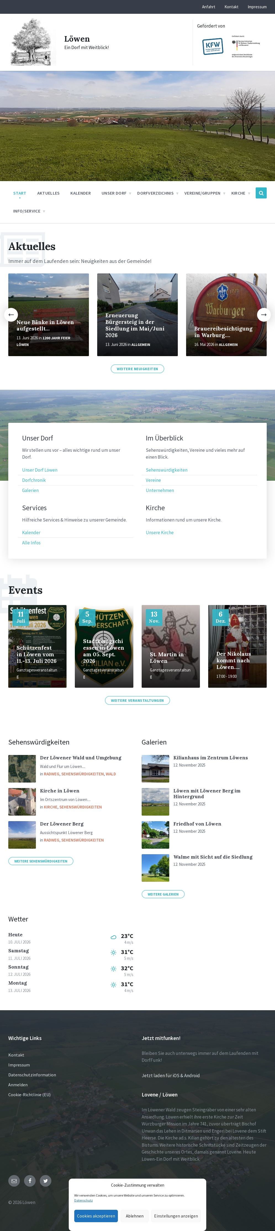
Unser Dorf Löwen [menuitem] (39, 470)
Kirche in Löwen (60, 791)
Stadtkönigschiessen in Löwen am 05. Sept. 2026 (103, 651)
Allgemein (140, 344)
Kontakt (16, 1055)
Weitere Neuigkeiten (137, 368)
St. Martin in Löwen (167, 657)
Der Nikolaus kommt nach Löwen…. (233, 660)
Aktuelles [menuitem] (48, 193)
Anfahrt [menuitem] (208, 6)
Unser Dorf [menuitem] (114, 193)
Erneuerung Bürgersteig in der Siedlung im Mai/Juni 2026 (135, 325)
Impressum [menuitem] (257, 6)
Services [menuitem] (34, 508)
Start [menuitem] (20, 193)
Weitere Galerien (163, 894)
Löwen (77, 38)
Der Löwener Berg (61, 824)
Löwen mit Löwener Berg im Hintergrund (206, 794)
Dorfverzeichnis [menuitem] (155, 193)
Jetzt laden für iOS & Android (171, 1076)
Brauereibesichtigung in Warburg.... (223, 331)
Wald (111, 773)
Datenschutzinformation (32, 1074)
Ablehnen (135, 1216)
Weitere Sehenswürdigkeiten (40, 861)
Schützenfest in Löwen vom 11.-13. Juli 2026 (37, 654)
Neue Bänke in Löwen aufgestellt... (45, 325)
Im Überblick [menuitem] (164, 438)
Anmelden (18, 1084)
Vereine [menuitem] (153, 480)
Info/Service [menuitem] (26, 211)
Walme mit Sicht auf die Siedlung (212, 857)
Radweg (51, 773)
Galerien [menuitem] (30, 490)
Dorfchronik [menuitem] (34, 480)
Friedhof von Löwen (197, 824)
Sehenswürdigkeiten (82, 773)
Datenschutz (83, 1200)
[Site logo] (32, 64)
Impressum (19, 1065)
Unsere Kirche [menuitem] (160, 533)
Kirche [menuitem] (238, 193)
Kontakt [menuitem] (231, 6)
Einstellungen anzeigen (177, 1216)
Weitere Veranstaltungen (137, 700)
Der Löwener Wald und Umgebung (80, 758)
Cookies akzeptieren (95, 1216)
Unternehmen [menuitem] (160, 490)
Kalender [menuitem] (80, 193)
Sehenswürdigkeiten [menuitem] (166, 470)
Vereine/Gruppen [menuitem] (202, 193)
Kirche (50, 807)
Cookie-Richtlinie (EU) (29, 1094)
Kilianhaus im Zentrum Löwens (210, 758)
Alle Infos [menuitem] (31, 543)
